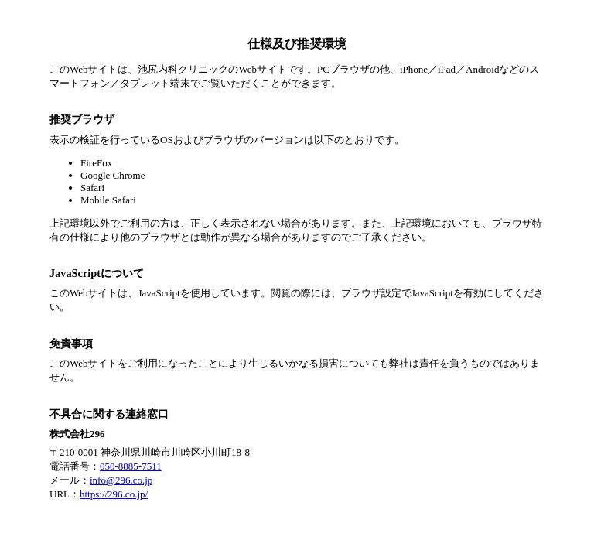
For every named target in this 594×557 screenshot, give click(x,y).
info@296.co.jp (121, 480)
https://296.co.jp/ (114, 494)
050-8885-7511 (131, 466)
